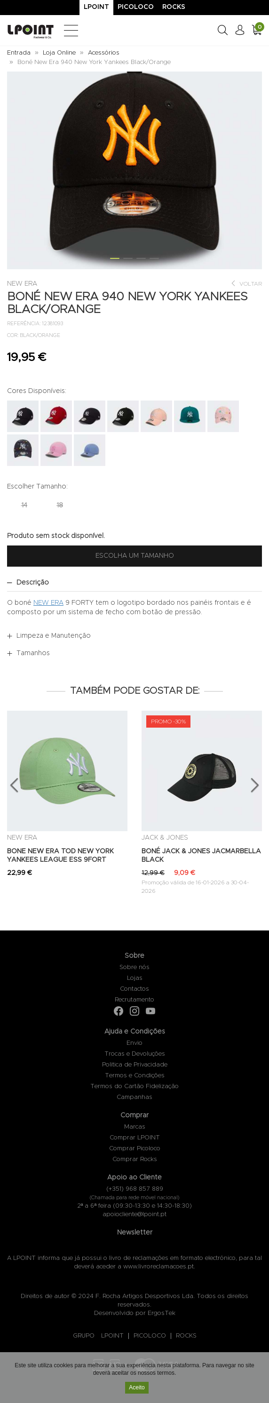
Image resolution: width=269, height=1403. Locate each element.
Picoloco (136, 7)
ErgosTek (161, 1313)
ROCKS (186, 1336)
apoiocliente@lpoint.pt (134, 1214)
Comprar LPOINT (135, 1138)
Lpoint (96, 7)
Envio (134, 1043)
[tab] (134, 583)
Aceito (136, 1389)
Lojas (134, 978)
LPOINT (112, 1336)
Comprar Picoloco (134, 1149)
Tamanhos (33, 653)
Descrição (32, 582)
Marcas (134, 1127)
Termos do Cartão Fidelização (134, 1086)
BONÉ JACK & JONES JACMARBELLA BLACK (201, 855)
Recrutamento (134, 1000)
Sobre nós (134, 967)
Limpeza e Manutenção (53, 636)
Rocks (173, 7)
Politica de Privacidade (134, 1065)
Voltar (246, 284)
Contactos (134, 989)
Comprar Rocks (134, 1159)
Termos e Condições (135, 1076)
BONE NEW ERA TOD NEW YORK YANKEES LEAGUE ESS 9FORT (60, 855)
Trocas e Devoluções (134, 1054)
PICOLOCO (150, 1336)
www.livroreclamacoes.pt (158, 1267)
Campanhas (134, 1097)
